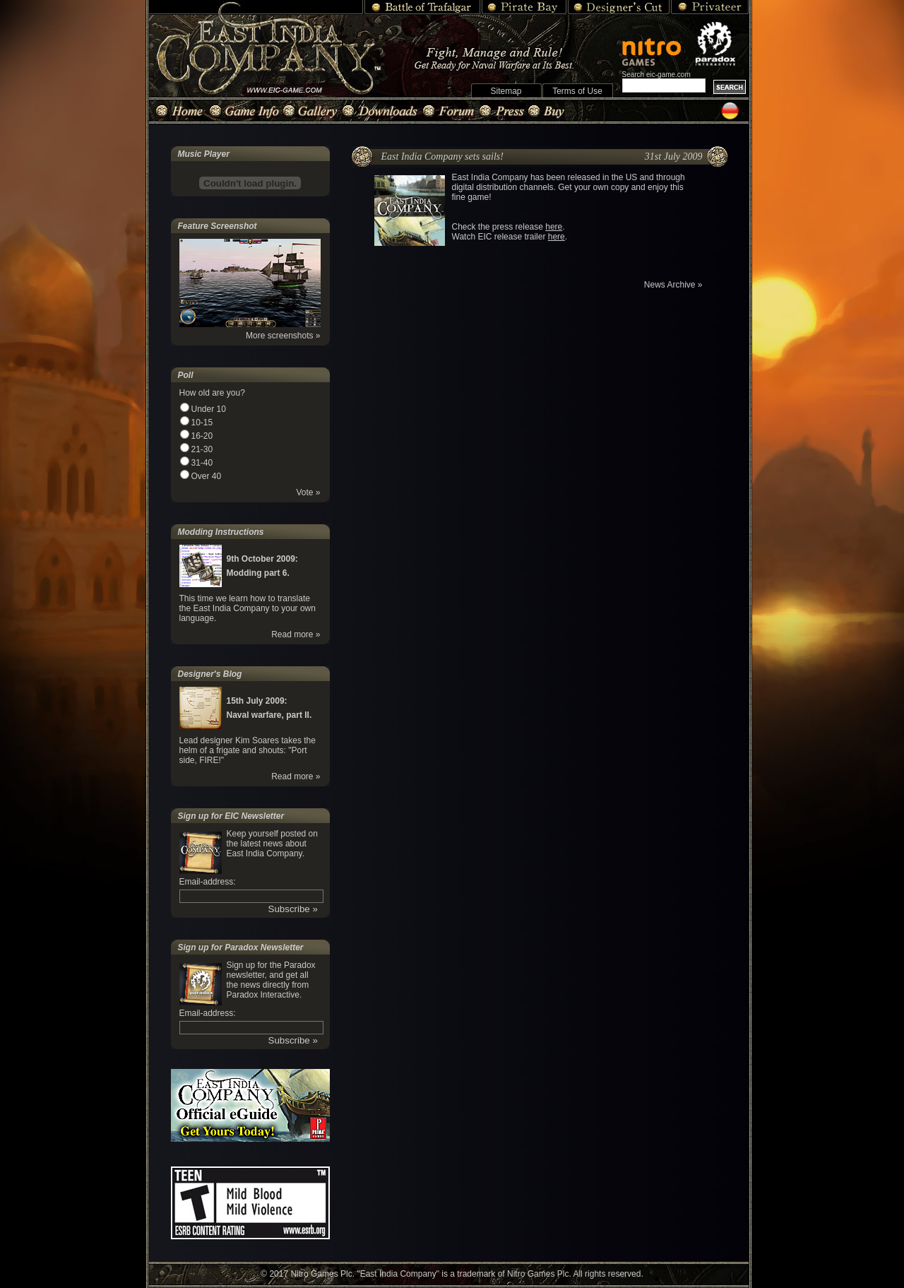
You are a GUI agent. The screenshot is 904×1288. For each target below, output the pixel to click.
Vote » (308, 492)
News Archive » (673, 285)
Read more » (295, 634)
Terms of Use (577, 91)
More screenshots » (283, 336)
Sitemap (505, 91)
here (553, 227)
